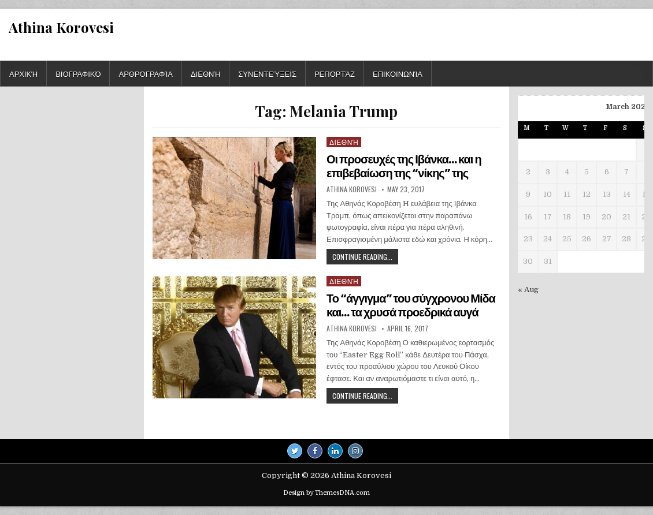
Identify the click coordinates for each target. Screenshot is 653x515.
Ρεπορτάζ (334, 73)
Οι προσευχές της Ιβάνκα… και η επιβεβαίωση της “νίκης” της (404, 166)
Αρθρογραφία (145, 73)
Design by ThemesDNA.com (326, 493)
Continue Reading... (365, 257)
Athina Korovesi (61, 27)
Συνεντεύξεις (267, 73)
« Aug (528, 289)
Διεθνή (205, 73)
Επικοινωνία (397, 73)
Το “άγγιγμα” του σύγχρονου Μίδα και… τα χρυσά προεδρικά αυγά (411, 305)
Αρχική (23, 73)
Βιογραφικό (78, 73)
